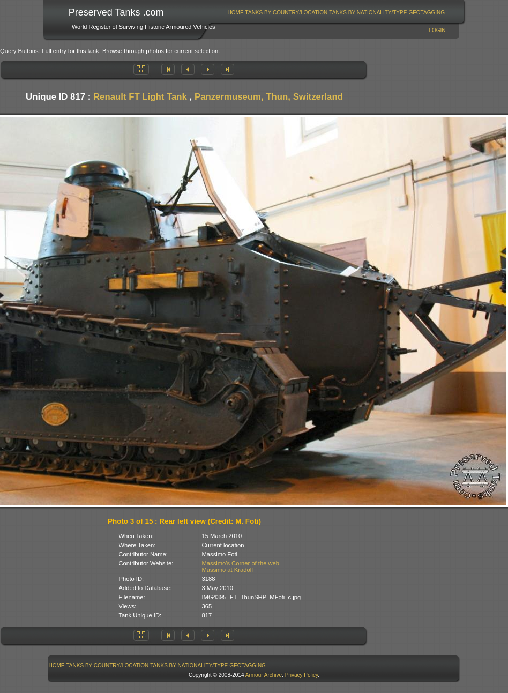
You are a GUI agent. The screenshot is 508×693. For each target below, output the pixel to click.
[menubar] (336, 12)
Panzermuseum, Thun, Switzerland (269, 97)
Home (236, 13)
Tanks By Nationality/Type (368, 13)
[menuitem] (235, 12)
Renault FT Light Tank (140, 97)
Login (437, 30)
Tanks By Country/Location (286, 13)
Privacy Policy (301, 675)
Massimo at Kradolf (227, 570)
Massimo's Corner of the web (241, 563)
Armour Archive (263, 675)
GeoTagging (426, 13)
